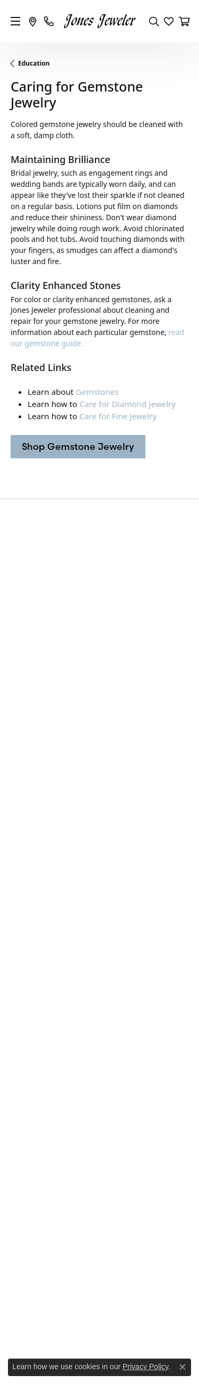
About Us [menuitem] (26, 1084)
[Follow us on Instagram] (112, 1189)
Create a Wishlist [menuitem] (39, 1125)
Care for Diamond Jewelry (127, 404)
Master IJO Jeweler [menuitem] (42, 1111)
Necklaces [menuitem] (28, 897)
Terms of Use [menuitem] (33, 1011)
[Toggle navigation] (15, 21)
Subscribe (158, 583)
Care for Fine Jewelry (118, 416)
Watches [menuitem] (25, 938)
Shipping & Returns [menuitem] (43, 1025)
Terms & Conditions (125, 1332)
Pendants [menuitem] (26, 884)
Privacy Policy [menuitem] (33, 998)
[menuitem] (54, 1254)
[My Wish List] (169, 21)
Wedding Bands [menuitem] (37, 830)
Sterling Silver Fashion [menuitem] (48, 911)
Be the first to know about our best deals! (99, 555)
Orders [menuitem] (22, 984)
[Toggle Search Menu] (154, 21)
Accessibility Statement (99, 1346)
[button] (99, 643)
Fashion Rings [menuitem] (34, 843)
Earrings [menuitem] (25, 870)
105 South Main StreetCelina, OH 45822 (48, 750)
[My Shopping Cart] (183, 21)
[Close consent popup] (182, 1367)
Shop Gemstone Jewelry (78, 446)
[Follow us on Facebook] (87, 1189)
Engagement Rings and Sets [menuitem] (58, 816)
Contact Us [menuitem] (29, 1071)
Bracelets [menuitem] (26, 857)
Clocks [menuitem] (21, 925)
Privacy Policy (66, 1332)
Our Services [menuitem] (32, 1098)
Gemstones (97, 391)
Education (34, 63)
